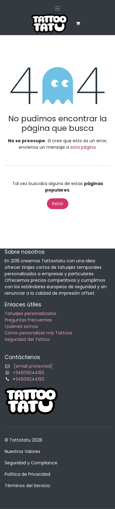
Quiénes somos (21, 326)
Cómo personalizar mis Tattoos (38, 333)
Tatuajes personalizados (30, 313)
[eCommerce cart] (78, 23)
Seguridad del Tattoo (27, 339)
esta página (83, 147)
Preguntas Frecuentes (28, 320)
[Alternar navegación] (57, 8)
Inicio (57, 203)
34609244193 (29, 379)
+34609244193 (28, 373)
